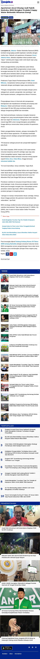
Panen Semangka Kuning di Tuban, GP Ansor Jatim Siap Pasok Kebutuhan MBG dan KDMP (22, 495)
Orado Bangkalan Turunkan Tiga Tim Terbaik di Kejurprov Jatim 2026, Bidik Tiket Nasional (24, 365)
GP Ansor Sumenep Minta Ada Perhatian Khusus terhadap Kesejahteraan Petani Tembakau (22, 306)
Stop (11, 17)
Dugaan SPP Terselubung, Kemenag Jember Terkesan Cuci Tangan (24, 395)
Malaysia (4, 106)
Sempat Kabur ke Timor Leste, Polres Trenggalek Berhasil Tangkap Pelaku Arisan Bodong (23, 386)
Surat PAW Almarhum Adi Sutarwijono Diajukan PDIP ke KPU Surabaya (21, 276)
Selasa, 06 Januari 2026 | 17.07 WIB (8, 14)
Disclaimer (18, 654)
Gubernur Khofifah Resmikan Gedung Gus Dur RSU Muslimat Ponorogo (23, 345)
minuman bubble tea (8, 161)
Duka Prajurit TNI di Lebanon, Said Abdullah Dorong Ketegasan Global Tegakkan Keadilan (23, 376)
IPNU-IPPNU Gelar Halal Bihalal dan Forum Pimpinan (23, 335)
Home (2, 5)
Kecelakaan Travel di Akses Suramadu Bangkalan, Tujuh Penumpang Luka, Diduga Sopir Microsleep (21, 466)
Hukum (6, 5)
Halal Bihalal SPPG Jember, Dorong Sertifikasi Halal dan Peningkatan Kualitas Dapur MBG (24, 355)
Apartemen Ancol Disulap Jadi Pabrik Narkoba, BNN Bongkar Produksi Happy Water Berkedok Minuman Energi (19, 10)
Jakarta (13, 50)
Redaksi (4, 654)
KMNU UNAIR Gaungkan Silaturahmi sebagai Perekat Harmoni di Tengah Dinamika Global (24, 296)
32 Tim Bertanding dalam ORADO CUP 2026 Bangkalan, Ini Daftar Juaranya (19, 488)
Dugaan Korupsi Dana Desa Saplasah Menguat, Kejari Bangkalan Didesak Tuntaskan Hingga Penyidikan (20, 431)
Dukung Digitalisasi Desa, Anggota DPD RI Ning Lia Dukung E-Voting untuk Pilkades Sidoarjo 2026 (23, 316)
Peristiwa (11, 5)
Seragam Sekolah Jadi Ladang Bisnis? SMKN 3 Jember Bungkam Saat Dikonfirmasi (20, 474)
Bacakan (4, 17)
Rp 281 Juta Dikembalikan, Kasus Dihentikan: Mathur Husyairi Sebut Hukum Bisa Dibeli (22, 437)
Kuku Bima (17, 159)
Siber (11, 654)
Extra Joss (9, 159)
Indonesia (16, 120)
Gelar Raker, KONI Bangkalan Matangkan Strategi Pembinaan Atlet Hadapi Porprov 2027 (23, 326)
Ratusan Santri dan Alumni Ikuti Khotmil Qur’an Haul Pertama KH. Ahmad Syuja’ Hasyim (22, 286)
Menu (38, 2)
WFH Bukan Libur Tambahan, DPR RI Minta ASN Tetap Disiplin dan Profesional (23, 414)
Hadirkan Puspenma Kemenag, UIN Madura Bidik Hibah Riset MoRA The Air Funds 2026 (23, 405)
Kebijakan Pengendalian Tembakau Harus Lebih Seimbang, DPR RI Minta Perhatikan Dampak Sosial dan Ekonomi (21, 453)
